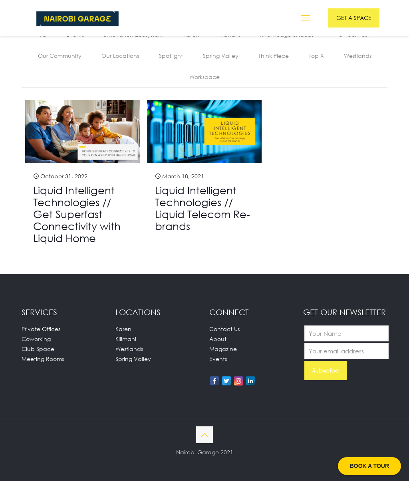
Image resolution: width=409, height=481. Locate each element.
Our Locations (120, 55)
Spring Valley (220, 55)
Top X (316, 55)
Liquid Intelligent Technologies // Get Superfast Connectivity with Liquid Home (77, 214)
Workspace (204, 76)
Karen (123, 328)
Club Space (38, 348)
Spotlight (171, 55)
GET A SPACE (353, 17)
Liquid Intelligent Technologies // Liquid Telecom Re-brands (202, 208)
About (217, 338)
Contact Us (224, 328)
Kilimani (125, 338)
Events (218, 358)
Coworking (36, 338)
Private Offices (41, 328)
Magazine (223, 348)
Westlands (357, 55)
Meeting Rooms (43, 358)
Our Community (59, 55)
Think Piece (273, 55)
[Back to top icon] (204, 434)
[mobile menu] (305, 18)
